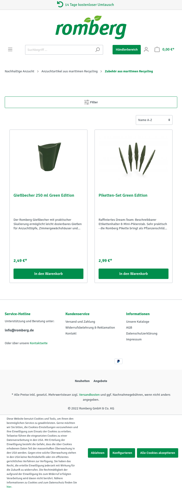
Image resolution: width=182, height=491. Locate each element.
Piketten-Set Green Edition (123, 195)
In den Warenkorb (48, 273)
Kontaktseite (38, 343)
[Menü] (10, 49)
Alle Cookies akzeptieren (157, 453)
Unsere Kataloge (137, 322)
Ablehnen (98, 453)
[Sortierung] (154, 120)
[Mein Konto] (146, 49)
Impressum (134, 339)
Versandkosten (89, 395)
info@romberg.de (19, 330)
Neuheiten (82, 381)
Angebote (100, 381)
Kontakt (71, 333)
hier (9, 487)
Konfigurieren (122, 453)
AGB (129, 328)
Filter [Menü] (91, 101)
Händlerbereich (127, 50)
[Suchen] (97, 50)
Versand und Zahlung (80, 322)
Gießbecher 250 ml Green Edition (44, 195)
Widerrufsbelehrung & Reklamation (90, 328)
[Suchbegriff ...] (58, 50)
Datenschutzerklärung (141, 333)
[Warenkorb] (164, 49)
